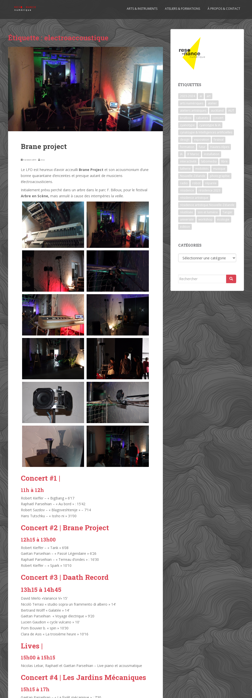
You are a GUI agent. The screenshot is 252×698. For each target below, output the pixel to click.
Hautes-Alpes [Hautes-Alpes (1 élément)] (219, 147)
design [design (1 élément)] (185, 139)
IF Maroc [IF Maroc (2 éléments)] (193, 154)
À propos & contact (224, 9)
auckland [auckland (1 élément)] (217, 110)
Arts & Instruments (142, 9)
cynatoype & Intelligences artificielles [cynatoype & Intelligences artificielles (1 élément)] (206, 132)
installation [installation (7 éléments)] (211, 154)
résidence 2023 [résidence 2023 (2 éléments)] (209, 190)
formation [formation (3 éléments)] (187, 147)
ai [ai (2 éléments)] (201, 96)
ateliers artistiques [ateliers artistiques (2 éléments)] (193, 110)
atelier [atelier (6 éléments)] (212, 103)
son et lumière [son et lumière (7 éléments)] (208, 212)
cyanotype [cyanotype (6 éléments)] (187, 125)
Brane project (44, 146)
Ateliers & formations (182, 9)
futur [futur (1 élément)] (202, 147)
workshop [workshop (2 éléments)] (205, 219)
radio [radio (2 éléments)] (184, 183)
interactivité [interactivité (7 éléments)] (188, 161)
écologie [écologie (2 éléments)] (223, 219)
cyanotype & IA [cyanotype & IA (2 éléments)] (210, 125)
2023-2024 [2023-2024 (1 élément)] (187, 96)
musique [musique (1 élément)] (219, 168)
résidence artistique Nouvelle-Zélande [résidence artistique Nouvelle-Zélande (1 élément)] (207, 205)
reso (42, 159)
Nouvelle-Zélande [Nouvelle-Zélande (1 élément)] (192, 176)
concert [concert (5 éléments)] (218, 118)
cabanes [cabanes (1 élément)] (202, 118)
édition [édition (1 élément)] (185, 227)
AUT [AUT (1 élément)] (231, 110)
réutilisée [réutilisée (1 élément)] (186, 212)
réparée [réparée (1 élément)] (211, 183)
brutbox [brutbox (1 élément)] (186, 118)
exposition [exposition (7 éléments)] (201, 139)
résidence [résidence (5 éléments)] (187, 190)
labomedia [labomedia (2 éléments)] (209, 161)
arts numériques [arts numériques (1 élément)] (191, 103)
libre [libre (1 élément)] (224, 161)
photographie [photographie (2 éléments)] (220, 176)
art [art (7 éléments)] (209, 96)
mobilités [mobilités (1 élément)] (202, 168)
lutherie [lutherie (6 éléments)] (185, 168)
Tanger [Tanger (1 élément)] (227, 212)
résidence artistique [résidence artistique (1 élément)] (194, 198)
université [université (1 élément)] (187, 219)
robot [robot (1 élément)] (196, 183)
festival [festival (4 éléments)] (219, 139)
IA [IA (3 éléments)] (181, 154)
